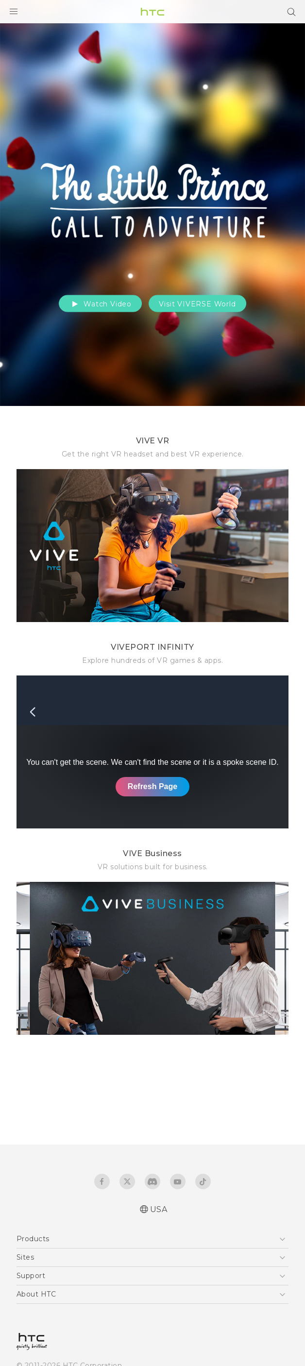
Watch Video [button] (100, 304)
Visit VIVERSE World (197, 304)
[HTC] (152, 11)
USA (159, 1209)
